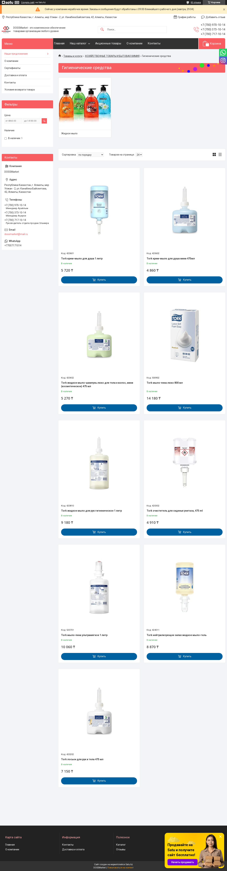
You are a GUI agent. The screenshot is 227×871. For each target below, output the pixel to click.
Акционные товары (115, 43)
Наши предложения (16, 53)
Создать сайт (28, 2)
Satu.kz (129, 864)
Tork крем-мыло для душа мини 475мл (171, 258)
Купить (102, 279)
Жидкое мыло (69, 133)
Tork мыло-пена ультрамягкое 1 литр (84, 635)
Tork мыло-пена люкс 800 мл (165, 382)
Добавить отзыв (215, 17)
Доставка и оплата (15, 75)
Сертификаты (12, 68)
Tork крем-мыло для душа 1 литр (82, 258)
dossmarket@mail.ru (16, 234)
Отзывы (120, 849)
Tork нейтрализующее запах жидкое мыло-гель (176, 635)
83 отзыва (196, 2)
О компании (141, 43)
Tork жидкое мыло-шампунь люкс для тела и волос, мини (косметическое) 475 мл (97, 384)
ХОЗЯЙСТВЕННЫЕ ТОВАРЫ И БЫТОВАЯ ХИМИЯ (112, 56)
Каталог (121, 844)
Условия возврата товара (19, 89)
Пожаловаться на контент (120, 867)
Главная (66, 43)
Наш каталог (85, 43)
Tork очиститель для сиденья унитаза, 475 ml (175, 510)
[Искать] (102, 29)
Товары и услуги (72, 56)
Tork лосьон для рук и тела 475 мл (82, 759)
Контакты (161, 43)
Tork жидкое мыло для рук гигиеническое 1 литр (91, 510)
